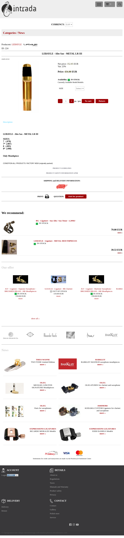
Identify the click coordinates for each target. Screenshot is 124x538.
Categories (9, 32)
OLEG (43, 383)
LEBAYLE (17, 44)
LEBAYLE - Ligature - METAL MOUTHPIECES (55, 241)
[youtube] (77, 524)
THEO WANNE (43, 359)
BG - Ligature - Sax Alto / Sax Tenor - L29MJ (55, 221)
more (120, 233)
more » (43, 364)
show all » (35, 318)
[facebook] (70, 524)
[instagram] (74, 524)
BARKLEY (100, 359)
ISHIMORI (103, 406)
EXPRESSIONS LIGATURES (43, 429)
